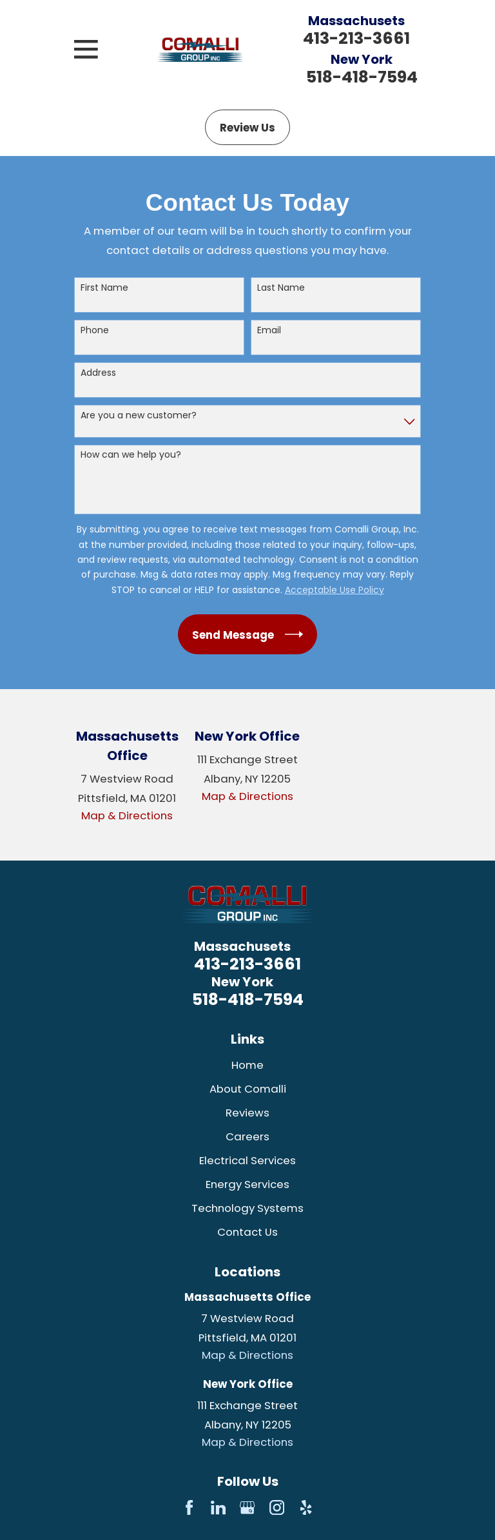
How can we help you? (131, 454)
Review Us (247, 127)
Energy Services (247, 1184)
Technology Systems (247, 1208)
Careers (247, 1136)
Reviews (247, 1112)
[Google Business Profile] (247, 1507)
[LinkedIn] (218, 1507)
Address (98, 372)
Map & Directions (127, 815)
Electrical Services (247, 1160)
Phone (95, 330)
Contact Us (247, 1232)
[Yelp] (305, 1507)
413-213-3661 (356, 38)
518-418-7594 (362, 77)
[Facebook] (189, 1507)
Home (247, 1065)
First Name (104, 287)
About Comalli (247, 1089)
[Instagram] (276, 1507)
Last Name (281, 287)
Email (269, 330)
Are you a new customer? (139, 415)
